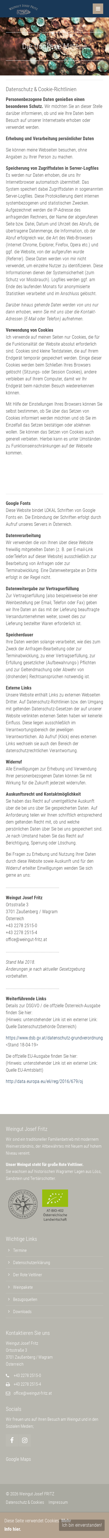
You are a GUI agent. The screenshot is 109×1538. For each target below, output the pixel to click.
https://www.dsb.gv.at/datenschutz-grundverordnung (54, 1038)
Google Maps (18, 1459)
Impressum (58, 1502)
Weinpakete (23, 1287)
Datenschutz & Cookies (25, 1502)
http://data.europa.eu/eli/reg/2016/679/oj (44, 1081)
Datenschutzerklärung (31, 1262)
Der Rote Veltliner (27, 1274)
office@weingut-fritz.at (33, 1393)
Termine (20, 1250)
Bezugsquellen (25, 1299)
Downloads (22, 1311)
